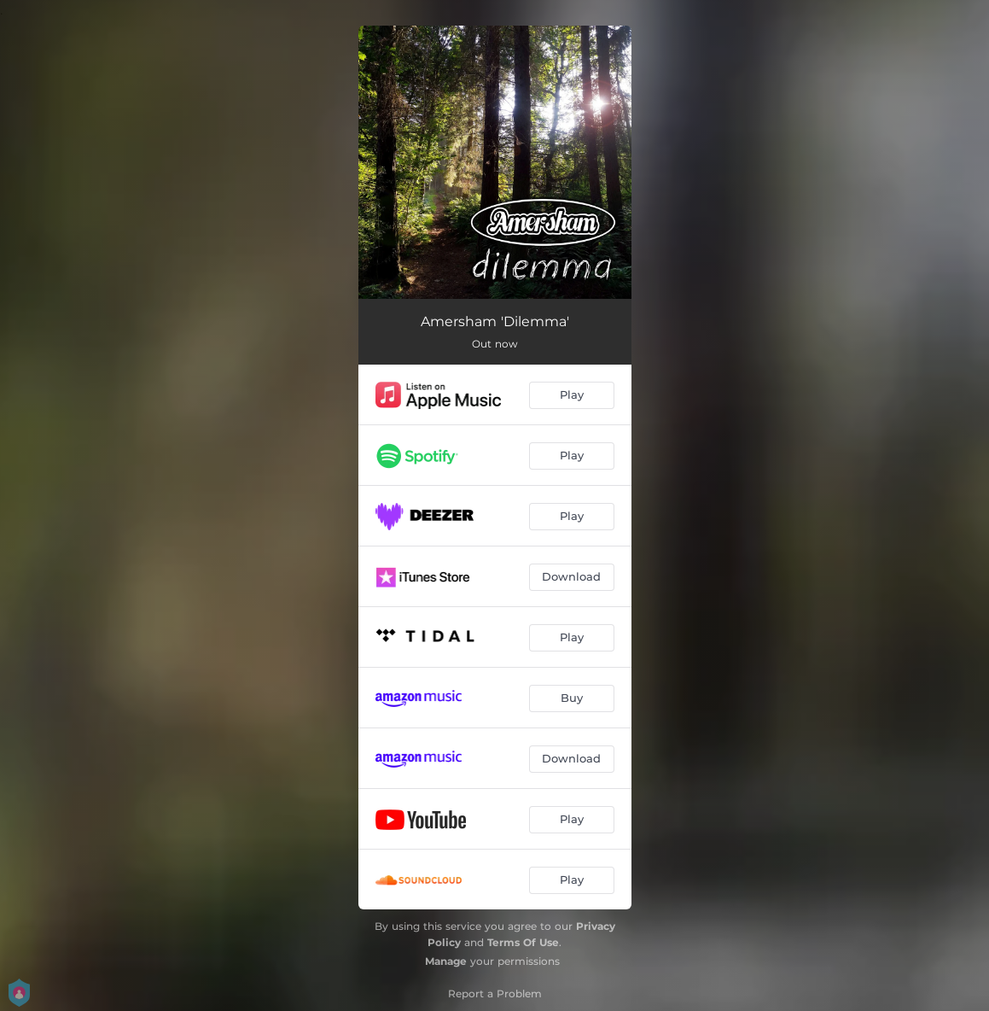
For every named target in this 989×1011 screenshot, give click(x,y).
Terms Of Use (523, 942)
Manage (446, 961)
